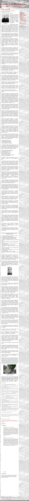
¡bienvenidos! (21, 12)
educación (7, 420)
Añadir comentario (4, 473)
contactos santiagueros (23, 14)
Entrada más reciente (4, 497)
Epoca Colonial (10, 420)
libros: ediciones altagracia (23, 20)
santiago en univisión (22, 18)
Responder (4, 435)
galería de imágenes (22, 13)
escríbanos (21, 17)
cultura (5, 420)
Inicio (10, 497)
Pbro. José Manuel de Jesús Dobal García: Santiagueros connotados (8, 11)
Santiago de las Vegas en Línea (13, 4)
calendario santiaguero (23, 15)
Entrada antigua (15, 497)
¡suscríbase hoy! (22, 19)
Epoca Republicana (14, 420)
